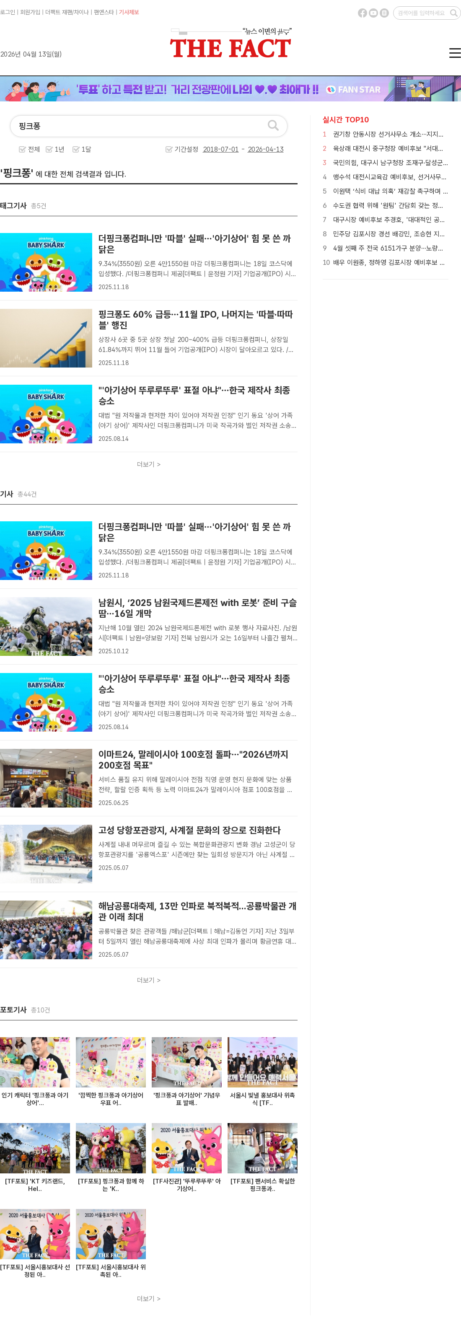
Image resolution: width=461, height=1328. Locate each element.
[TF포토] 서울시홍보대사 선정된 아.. (35, 1271)
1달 (86, 149)
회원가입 (30, 12)
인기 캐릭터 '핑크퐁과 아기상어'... (35, 1099)
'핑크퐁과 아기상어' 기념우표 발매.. (186, 1099)
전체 (34, 149)
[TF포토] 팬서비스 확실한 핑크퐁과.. (262, 1185)
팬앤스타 (104, 12)
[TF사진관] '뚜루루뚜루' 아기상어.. (187, 1185)
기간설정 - (229, 149)
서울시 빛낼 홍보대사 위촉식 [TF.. (262, 1099)
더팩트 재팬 (58, 12)
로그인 (7, 12)
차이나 (81, 12)
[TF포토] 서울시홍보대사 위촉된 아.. (111, 1271)
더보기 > (149, 465)
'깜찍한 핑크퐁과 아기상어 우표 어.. (110, 1099)
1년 (60, 149)
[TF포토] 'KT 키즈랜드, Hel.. (35, 1185)
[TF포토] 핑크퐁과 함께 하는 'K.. (111, 1185)
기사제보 (129, 12)
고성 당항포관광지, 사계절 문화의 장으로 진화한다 (189, 830)
